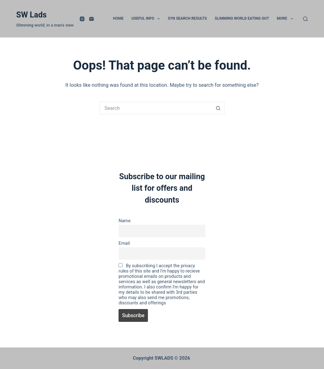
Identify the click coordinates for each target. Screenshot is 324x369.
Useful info (146, 18)
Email (124, 243)
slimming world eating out (242, 18)
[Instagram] (82, 19)
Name (124, 221)
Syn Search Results (187, 18)
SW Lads (31, 14)
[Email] (91, 19)
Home (118, 18)
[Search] (305, 19)
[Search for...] (155, 108)
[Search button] (218, 108)
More (286, 18)
